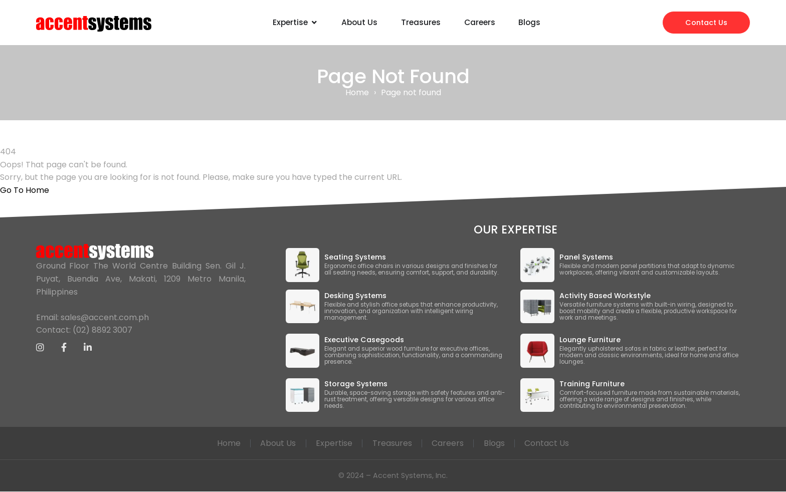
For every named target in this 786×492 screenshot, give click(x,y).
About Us (277, 443)
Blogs (495, 443)
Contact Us (549, 443)
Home (357, 92)
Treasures (392, 443)
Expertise (333, 443)
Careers (449, 443)
